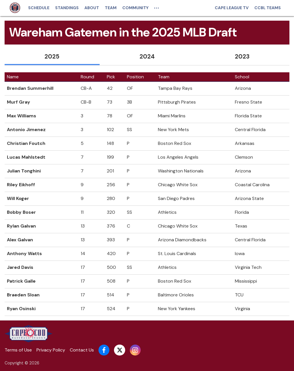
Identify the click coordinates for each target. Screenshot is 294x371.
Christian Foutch (26, 143)
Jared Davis (20, 267)
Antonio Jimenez (26, 130)
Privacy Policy (50, 350)
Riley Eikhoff (21, 185)
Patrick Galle (21, 281)
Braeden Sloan (23, 295)
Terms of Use (18, 350)
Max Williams (21, 116)
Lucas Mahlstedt (26, 157)
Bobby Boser (21, 212)
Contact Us (82, 350)
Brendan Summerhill (30, 88)
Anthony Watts (24, 253)
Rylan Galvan (21, 226)
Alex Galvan (20, 240)
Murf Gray (18, 102)
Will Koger (18, 198)
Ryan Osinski (21, 309)
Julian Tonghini (24, 171)
